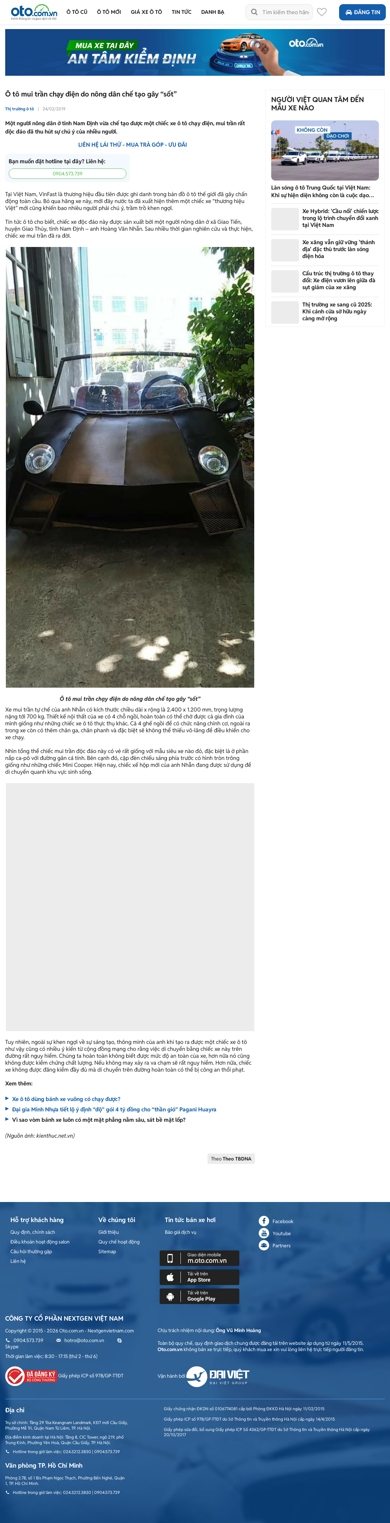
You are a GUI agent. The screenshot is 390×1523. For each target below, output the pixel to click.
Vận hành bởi (203, 1376)
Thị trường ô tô (19, 108)
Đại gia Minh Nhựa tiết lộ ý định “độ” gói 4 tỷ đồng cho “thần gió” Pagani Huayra (114, 1109)
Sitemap (107, 1251)
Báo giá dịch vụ (180, 1232)
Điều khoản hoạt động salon (40, 1242)
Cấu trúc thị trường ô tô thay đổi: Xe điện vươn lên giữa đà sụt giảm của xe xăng (338, 280)
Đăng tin (362, 12)
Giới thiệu (108, 1232)
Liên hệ (18, 1261)
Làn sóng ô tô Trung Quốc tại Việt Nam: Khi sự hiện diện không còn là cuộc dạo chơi (320, 191)
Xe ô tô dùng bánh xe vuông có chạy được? (66, 1099)
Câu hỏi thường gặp (31, 1251)
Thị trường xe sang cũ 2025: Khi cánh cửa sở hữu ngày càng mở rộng (337, 311)
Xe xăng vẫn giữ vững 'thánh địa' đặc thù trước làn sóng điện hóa (338, 249)
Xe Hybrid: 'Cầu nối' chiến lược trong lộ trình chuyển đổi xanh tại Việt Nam (340, 218)
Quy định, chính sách (32, 1232)
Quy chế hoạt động (119, 1242)
